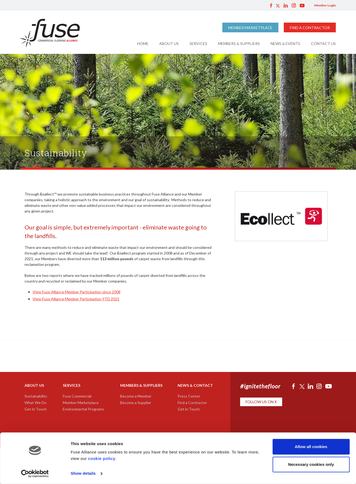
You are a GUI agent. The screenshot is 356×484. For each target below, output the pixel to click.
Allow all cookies (311, 446)
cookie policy (102, 458)
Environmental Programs (83, 409)
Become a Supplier (135, 402)
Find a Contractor (310, 27)
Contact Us (323, 43)
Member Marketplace (250, 27)
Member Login (325, 5)
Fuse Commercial (77, 396)
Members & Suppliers (239, 43)
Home (142, 43)
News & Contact (195, 385)
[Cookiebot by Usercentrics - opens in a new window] (34, 473)
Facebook (271, 5)
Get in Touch (36, 409)
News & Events (285, 43)
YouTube (302, 5)
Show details (83, 473)
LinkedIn (286, 5)
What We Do (35, 402)
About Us (169, 43)
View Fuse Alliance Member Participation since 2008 (76, 292)
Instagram (294, 5)
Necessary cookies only (311, 464)
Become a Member (135, 396)
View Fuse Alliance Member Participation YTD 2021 (76, 299)
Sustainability (36, 396)
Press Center (189, 396)
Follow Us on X (261, 401)
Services (198, 43)
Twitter (278, 5)
